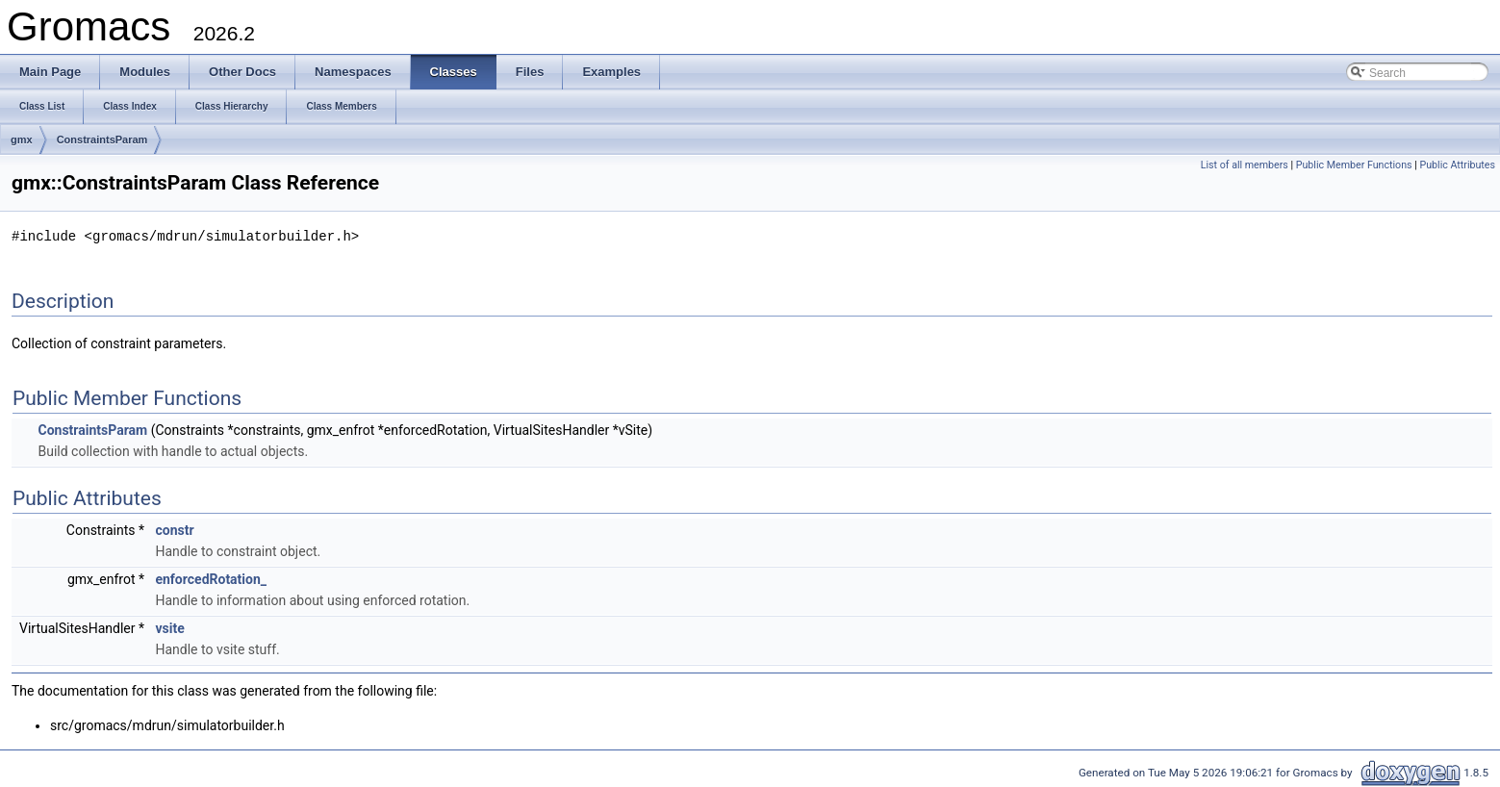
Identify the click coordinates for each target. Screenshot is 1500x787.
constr (174, 529)
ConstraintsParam (102, 139)
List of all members (1244, 165)
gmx (22, 139)
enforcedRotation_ (211, 578)
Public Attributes (1457, 165)
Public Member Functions (1354, 165)
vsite (169, 627)
